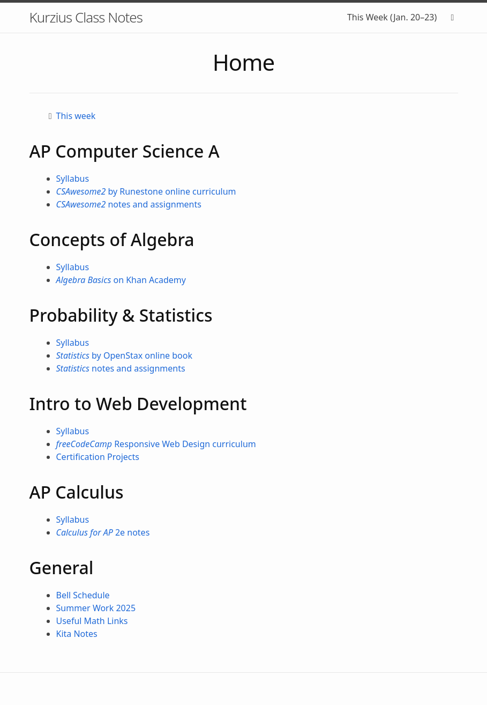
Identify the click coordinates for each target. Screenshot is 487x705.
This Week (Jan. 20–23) (392, 17)
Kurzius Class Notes (86, 17)
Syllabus (72, 178)
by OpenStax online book (124, 355)
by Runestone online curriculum (146, 191)
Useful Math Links (92, 621)
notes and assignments (128, 204)
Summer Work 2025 (96, 608)
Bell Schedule (83, 595)
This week (76, 116)
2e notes (103, 532)
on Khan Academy (121, 280)
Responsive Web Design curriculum (156, 444)
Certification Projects (98, 457)
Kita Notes (77, 634)
